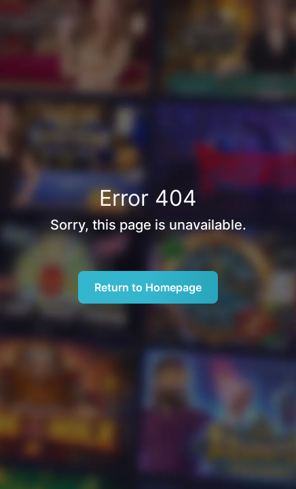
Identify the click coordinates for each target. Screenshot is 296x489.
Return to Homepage (148, 287)
